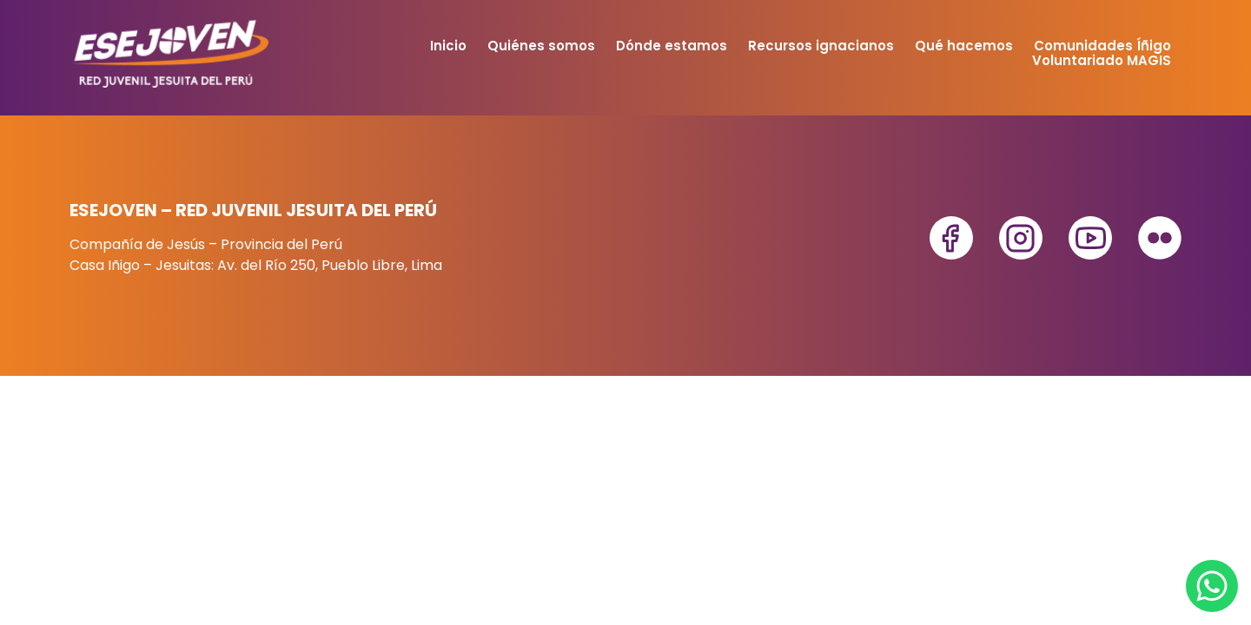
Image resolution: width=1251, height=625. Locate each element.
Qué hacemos (964, 45)
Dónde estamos (671, 45)
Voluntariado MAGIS (1101, 60)
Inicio (448, 45)
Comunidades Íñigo (1102, 45)
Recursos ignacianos (821, 45)
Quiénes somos (541, 45)
